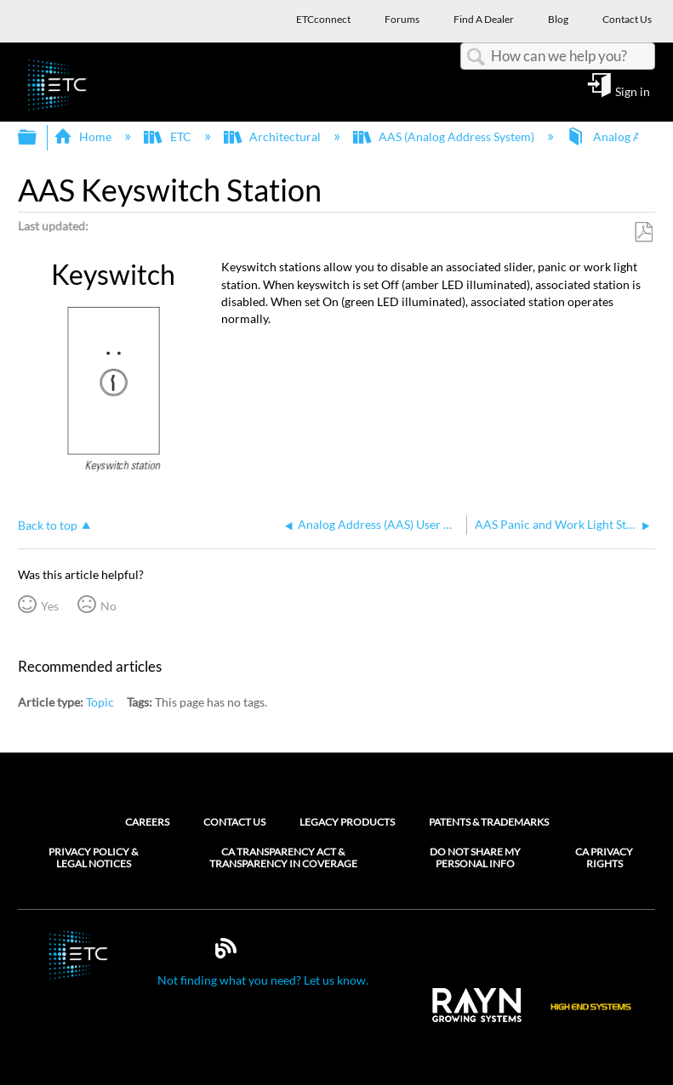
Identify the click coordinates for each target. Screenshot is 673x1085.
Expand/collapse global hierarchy (38, 138)
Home (84, 136)
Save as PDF (643, 232)
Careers (147, 821)
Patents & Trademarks (489, 821)
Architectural (273, 136)
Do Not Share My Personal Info (475, 858)
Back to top (47, 525)
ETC (168, 136)
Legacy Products (347, 821)
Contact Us (234, 821)
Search (475, 57)
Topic (100, 702)
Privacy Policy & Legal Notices (93, 858)
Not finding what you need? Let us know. (262, 980)
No (108, 606)
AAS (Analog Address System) (445, 136)
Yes (50, 606)
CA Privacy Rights (604, 858)
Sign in (632, 91)
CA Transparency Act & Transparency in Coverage (283, 858)
